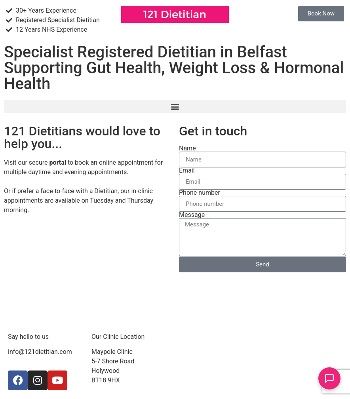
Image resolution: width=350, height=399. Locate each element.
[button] (175, 106)
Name (187, 148)
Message (192, 215)
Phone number (199, 193)
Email (187, 170)
